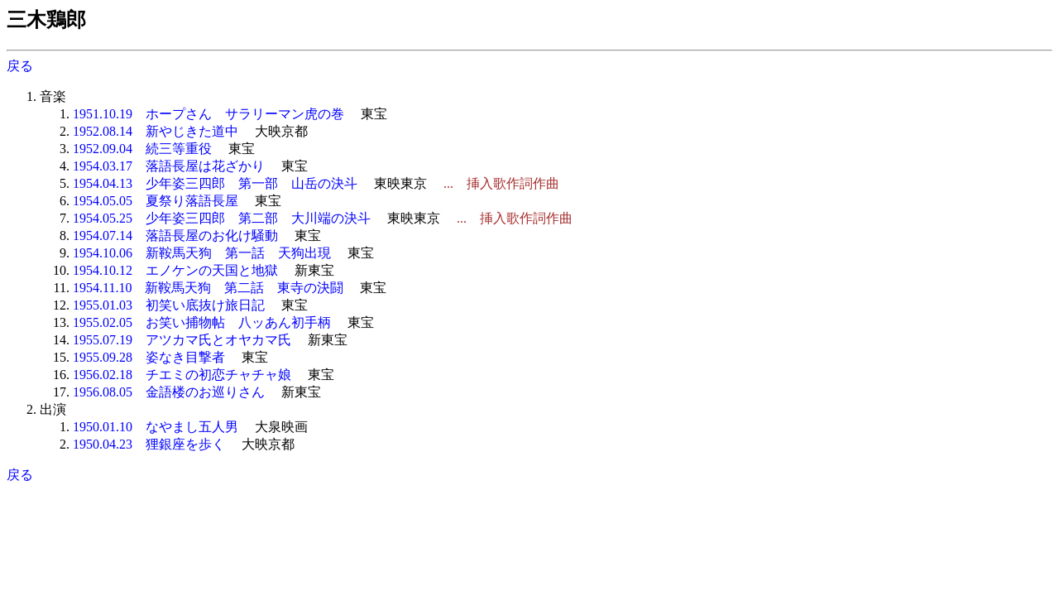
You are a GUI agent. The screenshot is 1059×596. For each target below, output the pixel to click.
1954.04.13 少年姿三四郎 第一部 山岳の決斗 (215, 183)
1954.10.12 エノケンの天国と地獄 (175, 270)
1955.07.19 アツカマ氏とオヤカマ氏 (182, 340)
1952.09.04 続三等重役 (142, 149)
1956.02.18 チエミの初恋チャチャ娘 (182, 375)
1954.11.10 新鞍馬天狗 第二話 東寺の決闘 (208, 288)
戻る (20, 66)
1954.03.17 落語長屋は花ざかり (169, 166)
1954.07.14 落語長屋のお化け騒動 (175, 235)
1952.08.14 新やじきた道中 (155, 131)
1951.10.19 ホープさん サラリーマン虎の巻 (208, 114)
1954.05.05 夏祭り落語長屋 (155, 201)
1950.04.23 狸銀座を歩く (149, 444)
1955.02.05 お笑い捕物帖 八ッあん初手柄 (202, 322)
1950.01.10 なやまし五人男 (155, 427)
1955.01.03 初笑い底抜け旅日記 (169, 305)
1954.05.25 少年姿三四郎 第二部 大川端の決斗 (222, 218)
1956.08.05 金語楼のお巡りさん (169, 392)
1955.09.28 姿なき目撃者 (149, 357)
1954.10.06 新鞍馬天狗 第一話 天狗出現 (202, 253)
